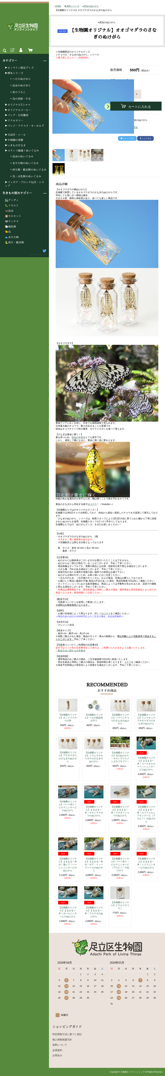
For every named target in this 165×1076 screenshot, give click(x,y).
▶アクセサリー (14, 120)
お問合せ (57, 1055)
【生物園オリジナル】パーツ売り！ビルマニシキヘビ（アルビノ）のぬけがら (120, 864)
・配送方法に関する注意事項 (70, 650)
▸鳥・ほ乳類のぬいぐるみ (25, 176)
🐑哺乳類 (10, 226)
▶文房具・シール (15, 135)
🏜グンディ (12, 200)
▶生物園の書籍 (14, 140)
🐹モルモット (13, 216)
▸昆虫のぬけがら (20, 85)
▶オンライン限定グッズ (19, 68)
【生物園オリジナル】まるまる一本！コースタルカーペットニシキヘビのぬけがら (146, 763)
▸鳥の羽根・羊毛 (20, 99)
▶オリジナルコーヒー (18, 110)
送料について (59, 1044)
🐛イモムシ (12, 205)
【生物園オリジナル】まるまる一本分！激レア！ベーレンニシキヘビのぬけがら (68, 864)
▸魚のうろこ (17, 92)
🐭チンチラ (12, 221)
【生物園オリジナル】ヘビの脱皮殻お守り (94, 717)
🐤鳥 (8, 232)
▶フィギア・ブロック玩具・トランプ (24, 184)
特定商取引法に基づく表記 (67, 1034)
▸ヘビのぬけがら (20, 79)
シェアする (145, 138)
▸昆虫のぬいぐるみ (21, 156)
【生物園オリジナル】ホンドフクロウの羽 (68, 717)
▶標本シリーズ (14, 73)
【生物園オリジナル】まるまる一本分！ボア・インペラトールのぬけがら (94, 864)
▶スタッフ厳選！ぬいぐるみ (22, 150)
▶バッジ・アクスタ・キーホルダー (24, 128)
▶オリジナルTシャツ (17, 105)
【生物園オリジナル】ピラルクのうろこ (120, 905)
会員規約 (57, 1050)
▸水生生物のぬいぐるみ (24, 163)
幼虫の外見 (77, 437)
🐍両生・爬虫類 (14, 242)
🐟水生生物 (12, 237)
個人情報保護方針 (62, 1039)
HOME (58, 6)
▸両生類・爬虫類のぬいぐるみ (28, 169)
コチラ (93, 504)
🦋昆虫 (9, 211)
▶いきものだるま (15, 145)
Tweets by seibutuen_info (38, 255)
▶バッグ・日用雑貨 (16, 115)
